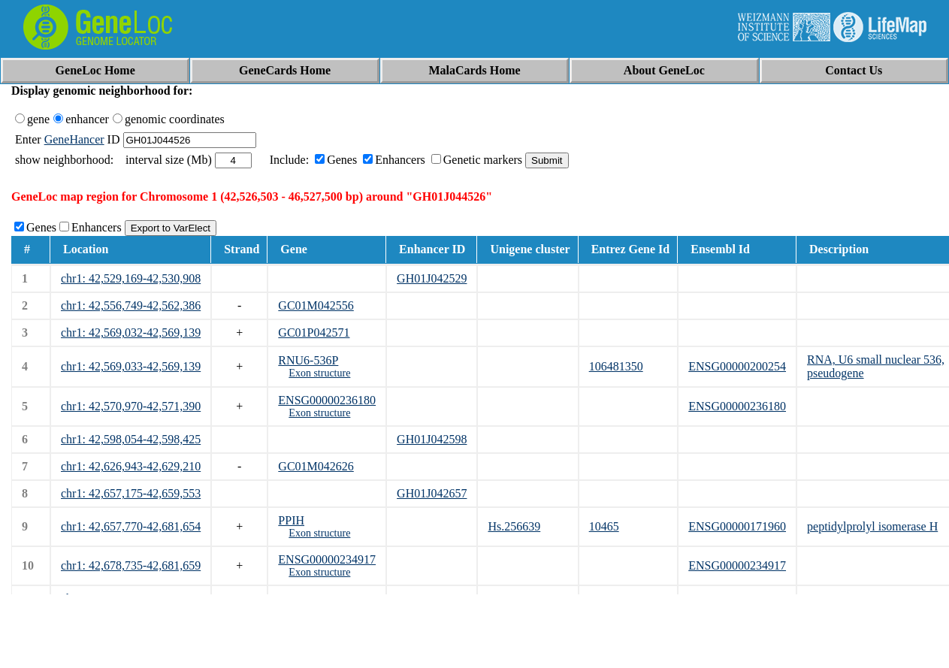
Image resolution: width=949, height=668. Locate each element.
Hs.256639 (514, 526)
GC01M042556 (315, 305)
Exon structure (319, 373)
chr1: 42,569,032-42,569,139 (131, 332)
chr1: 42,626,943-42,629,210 (131, 466)
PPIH (291, 520)
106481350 (616, 366)
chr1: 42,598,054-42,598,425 (131, 439)
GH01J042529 (432, 278)
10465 (604, 526)
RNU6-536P (308, 360)
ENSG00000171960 (737, 526)
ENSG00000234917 (327, 559)
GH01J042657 (432, 493)
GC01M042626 (315, 466)
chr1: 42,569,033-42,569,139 (131, 366)
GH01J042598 (432, 439)
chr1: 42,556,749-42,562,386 (131, 305)
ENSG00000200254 (737, 366)
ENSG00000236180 (327, 400)
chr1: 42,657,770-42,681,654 (131, 526)
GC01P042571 (313, 332)
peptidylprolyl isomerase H (872, 526)
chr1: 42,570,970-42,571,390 (131, 406)
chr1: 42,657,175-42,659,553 (131, 493)
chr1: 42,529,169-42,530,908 (131, 278)
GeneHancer (74, 139)
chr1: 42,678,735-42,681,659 (131, 565)
